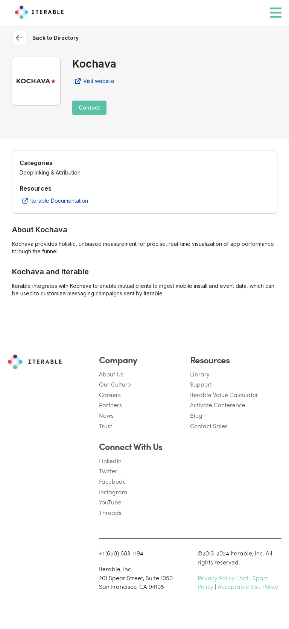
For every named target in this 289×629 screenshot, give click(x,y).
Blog (196, 415)
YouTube (110, 502)
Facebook (112, 481)
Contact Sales (209, 425)
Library (200, 374)
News (106, 415)
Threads (110, 512)
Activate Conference (217, 404)
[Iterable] (37, 11)
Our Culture (115, 384)
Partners (110, 404)
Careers (110, 394)
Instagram (113, 492)
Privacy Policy (216, 577)
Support (201, 384)
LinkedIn (110, 460)
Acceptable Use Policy (248, 586)
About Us (111, 374)
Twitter (108, 470)
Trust (105, 425)
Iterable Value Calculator (224, 394)
